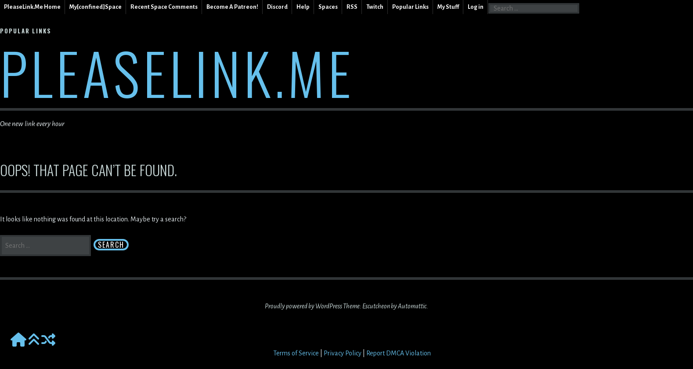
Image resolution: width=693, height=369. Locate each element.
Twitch (374, 7)
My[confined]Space (95, 7)
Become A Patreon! (232, 7)
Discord (277, 7)
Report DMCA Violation (398, 353)
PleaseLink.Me (177, 72)
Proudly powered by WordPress (303, 306)
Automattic (412, 306)
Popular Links (410, 7)
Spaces (328, 7)
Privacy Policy (342, 353)
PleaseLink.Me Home (32, 7)
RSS (351, 7)
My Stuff (448, 7)
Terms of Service (296, 353)
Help (303, 7)
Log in (476, 7)
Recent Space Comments (164, 7)
